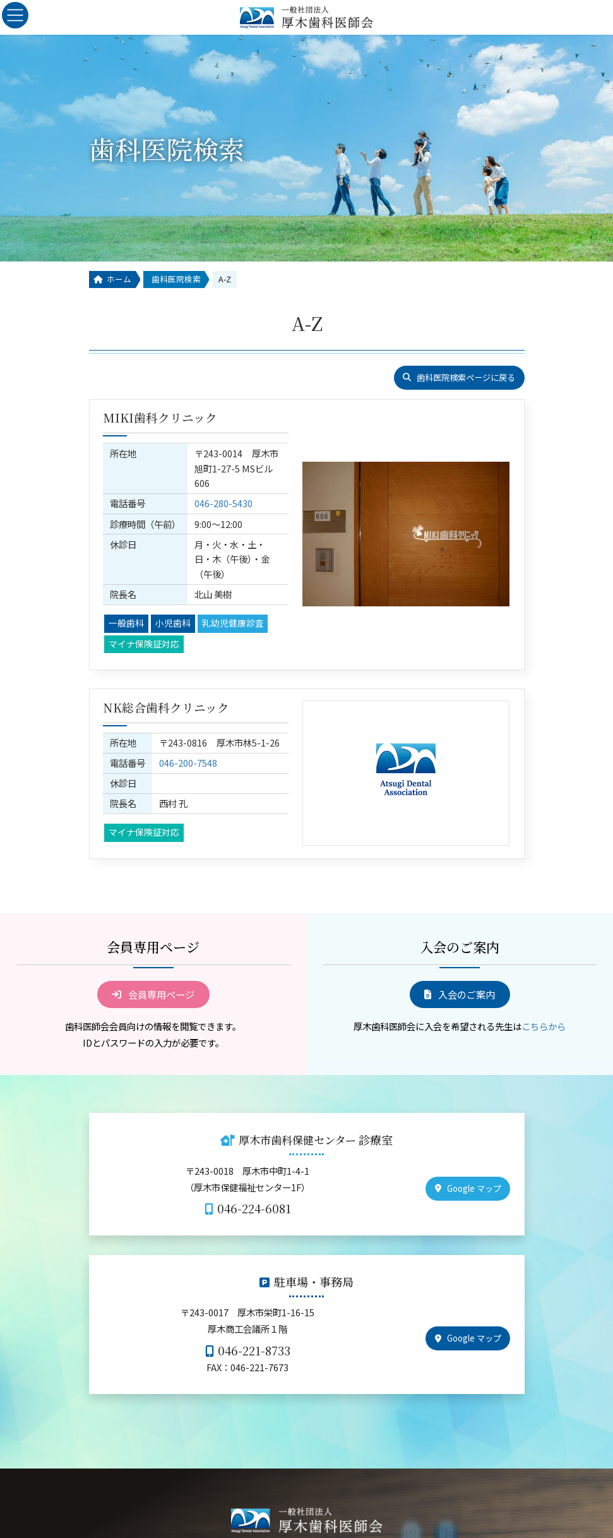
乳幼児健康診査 (233, 593)
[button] (459, 378)
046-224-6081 (254, 1183)
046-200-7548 (198, 735)
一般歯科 (126, 593)
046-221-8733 (254, 1324)
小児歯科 (173, 593)
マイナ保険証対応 (144, 613)
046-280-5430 (223, 488)
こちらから (543, 1000)
